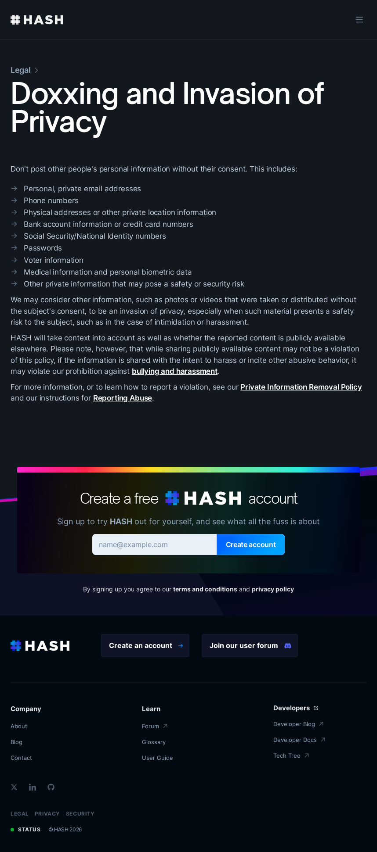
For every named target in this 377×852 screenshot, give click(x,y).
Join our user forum (251, 645)
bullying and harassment (175, 371)
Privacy (47, 813)
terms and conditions (205, 589)
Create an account (146, 645)
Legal (20, 813)
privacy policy (273, 589)
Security (80, 813)
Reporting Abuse (122, 398)
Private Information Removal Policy (301, 387)
